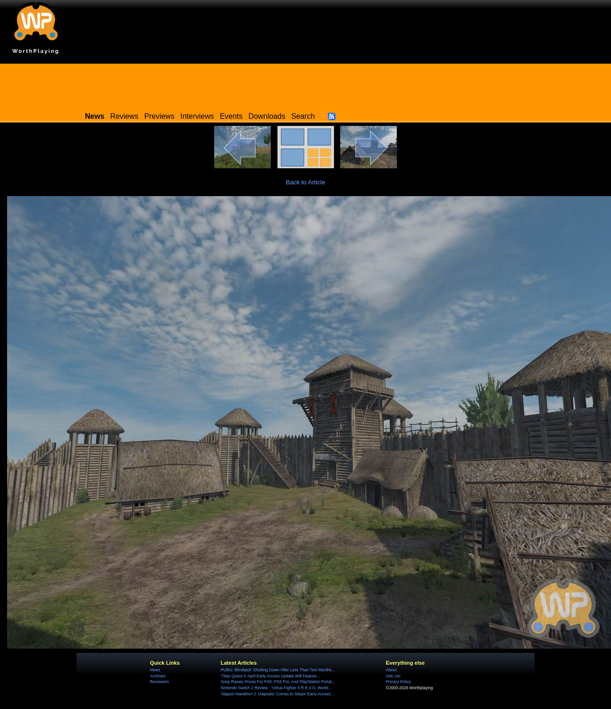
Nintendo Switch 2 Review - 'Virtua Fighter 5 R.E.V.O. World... (276, 687)
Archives (158, 676)
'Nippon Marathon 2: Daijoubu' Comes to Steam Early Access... (277, 694)
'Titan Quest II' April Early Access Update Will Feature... (270, 676)
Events (231, 116)
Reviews (124, 116)
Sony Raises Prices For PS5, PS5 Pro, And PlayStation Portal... (278, 681)
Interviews (197, 116)
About (391, 670)
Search (303, 116)
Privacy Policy (398, 681)
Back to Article (306, 182)
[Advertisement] (306, 85)
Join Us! (393, 676)
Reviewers (159, 681)
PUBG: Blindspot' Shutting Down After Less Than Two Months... (278, 670)
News (155, 670)
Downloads (267, 116)
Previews (159, 116)
